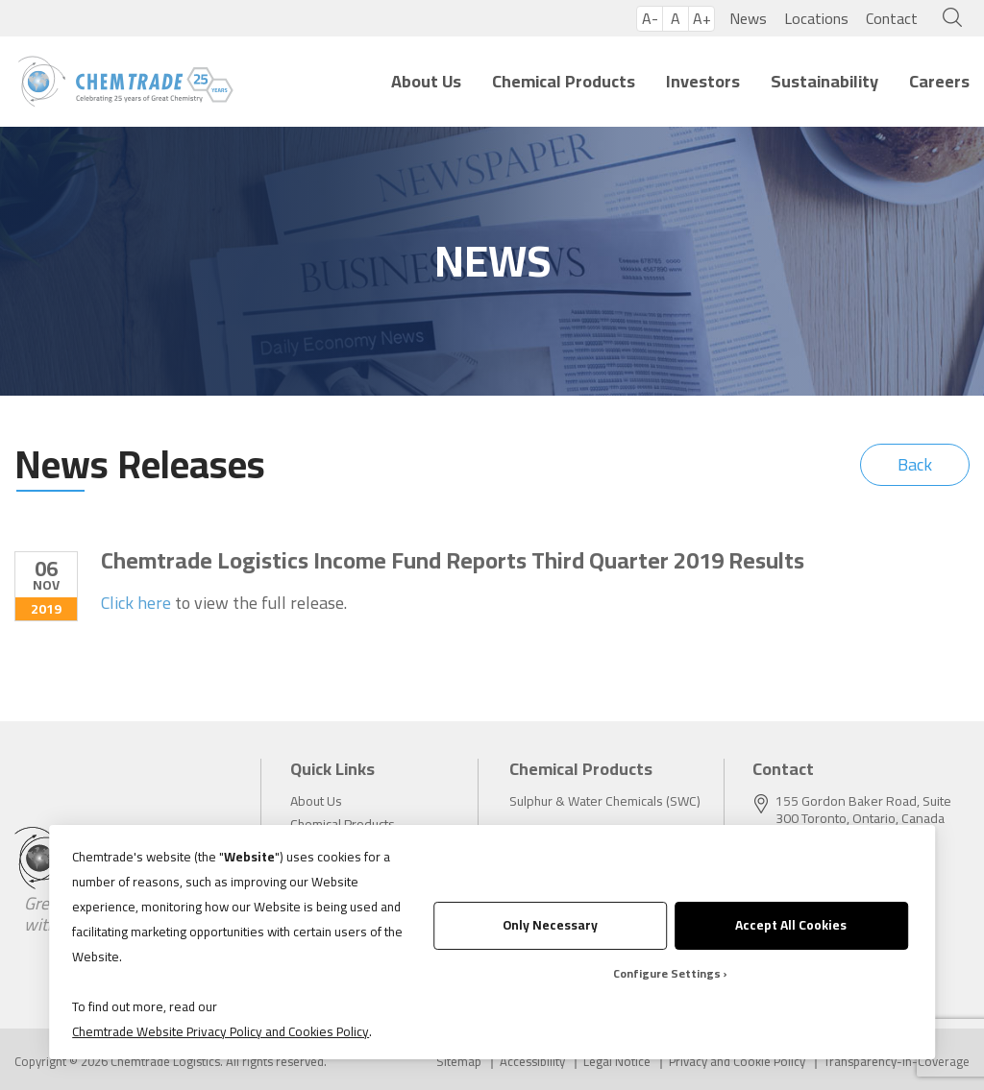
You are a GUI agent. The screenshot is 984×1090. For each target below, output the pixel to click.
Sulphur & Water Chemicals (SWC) (605, 801)
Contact (892, 18)
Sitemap (458, 1062)
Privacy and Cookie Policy (737, 1062)
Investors (703, 81)
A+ (702, 19)
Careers (939, 81)
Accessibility (532, 1062)
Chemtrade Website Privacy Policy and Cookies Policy (220, 1031)
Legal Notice (617, 1062)
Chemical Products (563, 81)
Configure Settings (667, 973)
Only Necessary (550, 924)
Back (915, 464)
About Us (426, 81)
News (748, 18)
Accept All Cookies (791, 924)
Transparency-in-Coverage (897, 1062)
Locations (816, 18)
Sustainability (824, 81)
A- (650, 19)
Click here (136, 603)
